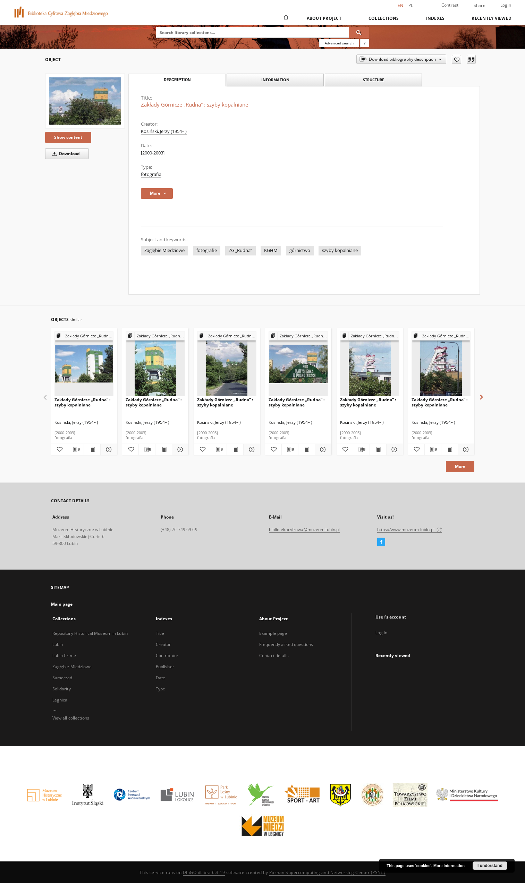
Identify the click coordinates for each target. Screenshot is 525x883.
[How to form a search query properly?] (364, 43)
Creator (163, 644)
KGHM (271, 250)
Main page (62, 604)
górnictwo (299, 250)
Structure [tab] (373, 79)
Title (160, 633)
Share (479, 5)
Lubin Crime (64, 655)
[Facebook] (381, 542)
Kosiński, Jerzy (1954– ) (164, 131)
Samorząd (62, 678)
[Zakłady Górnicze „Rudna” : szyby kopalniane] (85, 101)
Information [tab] (275, 79)
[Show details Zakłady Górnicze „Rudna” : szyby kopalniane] (108, 449)
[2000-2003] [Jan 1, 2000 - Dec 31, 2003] (152, 153)
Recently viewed (491, 18)
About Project (324, 18)
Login (505, 5)
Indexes (435, 18)
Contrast (450, 5)
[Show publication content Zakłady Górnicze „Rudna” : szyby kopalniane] (92, 449)
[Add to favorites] (456, 59)
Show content (68, 137)
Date (160, 678)
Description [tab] (177, 79)
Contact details (274, 655)
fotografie (206, 250)
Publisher (165, 667)
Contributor (167, 655)
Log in (381, 633)
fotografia (151, 174)
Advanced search (339, 43)
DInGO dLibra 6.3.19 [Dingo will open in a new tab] (204, 872)
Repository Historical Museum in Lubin (90, 633)
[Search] (359, 32)
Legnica (60, 700)
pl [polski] (410, 5)
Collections (384, 18)
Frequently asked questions (286, 644)
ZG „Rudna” (240, 250)
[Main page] (285, 18)
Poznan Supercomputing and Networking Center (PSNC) (327, 872)
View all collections (70, 718)
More (460, 466)
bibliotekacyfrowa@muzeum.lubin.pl (304, 529)
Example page (273, 633)
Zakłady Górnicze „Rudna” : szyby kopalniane (82, 402)
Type (160, 689)
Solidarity (61, 689)
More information (449, 866)
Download (65, 154)
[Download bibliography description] (75, 449)
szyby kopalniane (340, 250)
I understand (489, 865)
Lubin (57, 644)
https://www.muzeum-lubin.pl (409, 529)
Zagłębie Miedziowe (164, 250)
